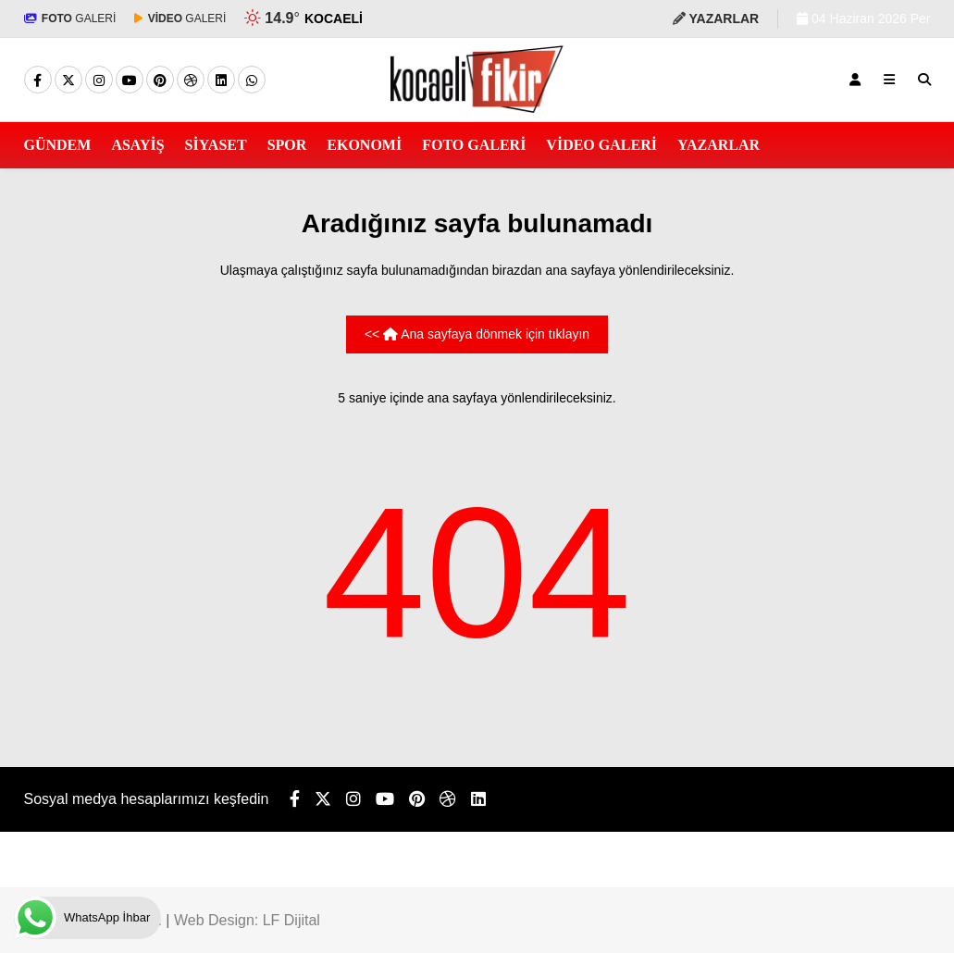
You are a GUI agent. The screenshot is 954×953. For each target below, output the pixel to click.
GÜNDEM (58, 145)
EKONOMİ (364, 145)
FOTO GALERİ (474, 145)
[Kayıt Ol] (855, 79)
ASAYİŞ (137, 145)
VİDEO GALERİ (601, 145)
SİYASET (216, 145)
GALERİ (70, 18)
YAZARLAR (718, 145)
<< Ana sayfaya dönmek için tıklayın (477, 334)
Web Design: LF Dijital (247, 920)
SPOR (287, 145)
